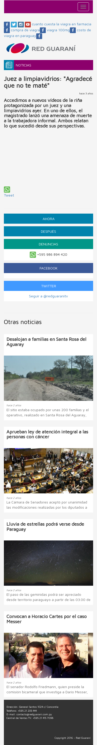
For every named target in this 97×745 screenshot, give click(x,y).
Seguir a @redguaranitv (48, 296)
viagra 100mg (61, 30)
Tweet (9, 195)
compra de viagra (28, 30)
